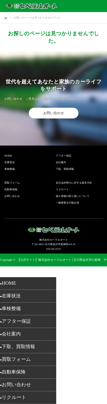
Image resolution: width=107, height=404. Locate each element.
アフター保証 (63, 155)
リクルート (62, 189)
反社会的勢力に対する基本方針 (74, 182)
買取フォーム (12, 182)
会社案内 (61, 162)
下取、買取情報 (65, 169)
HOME (8, 155)
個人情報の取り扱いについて (72, 196)
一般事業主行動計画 (67, 202)
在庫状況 (9, 162)
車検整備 (9, 169)
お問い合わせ (53, 113)
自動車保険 (10, 189)
